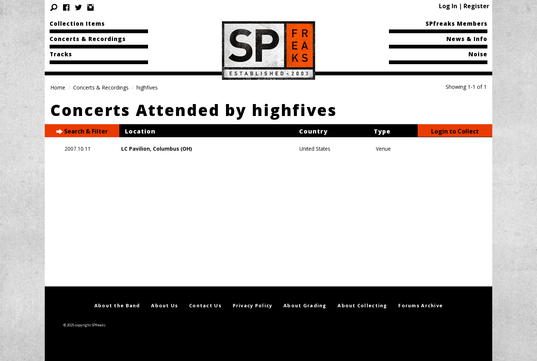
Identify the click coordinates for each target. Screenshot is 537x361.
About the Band (117, 305)
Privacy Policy (253, 305)
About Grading (305, 305)
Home (57, 87)
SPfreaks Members (456, 23)
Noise (477, 54)
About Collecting (362, 305)
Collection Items (77, 23)
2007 (70, 148)
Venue (383, 148)
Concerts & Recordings (88, 39)
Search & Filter (82, 131)
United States (314, 148)
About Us (164, 305)
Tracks (61, 54)
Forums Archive (420, 305)
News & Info (466, 39)
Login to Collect (455, 131)
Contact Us (205, 305)
